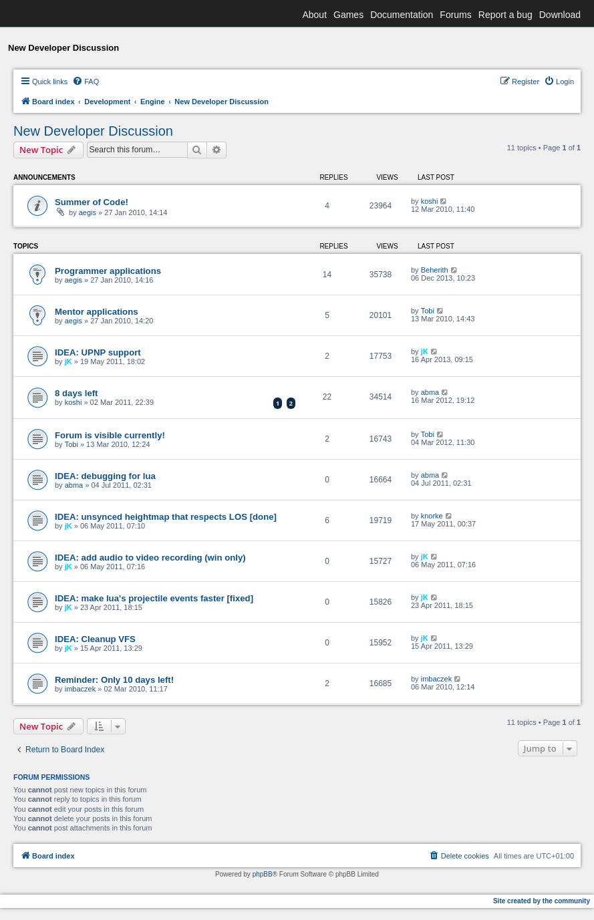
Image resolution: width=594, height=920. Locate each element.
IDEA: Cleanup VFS (95, 639)
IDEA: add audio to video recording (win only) (150, 558)
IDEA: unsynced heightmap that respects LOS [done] (166, 517)
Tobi (427, 311)
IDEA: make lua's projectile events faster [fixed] (154, 598)
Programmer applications (108, 271)
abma (430, 392)
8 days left (76, 393)
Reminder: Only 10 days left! (114, 680)
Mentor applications (96, 312)
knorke (432, 516)
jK (68, 361)
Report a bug (505, 14)
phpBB (263, 874)
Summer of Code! (91, 202)
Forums (455, 14)
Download (560, 14)
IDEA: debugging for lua (105, 476)
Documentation (401, 14)
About (314, 14)
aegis (87, 212)
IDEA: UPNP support (98, 352)
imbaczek (80, 689)
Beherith (434, 270)
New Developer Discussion (93, 131)
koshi (429, 201)
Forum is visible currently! (110, 435)
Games (348, 14)
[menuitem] (85, 81)
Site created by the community (541, 901)
